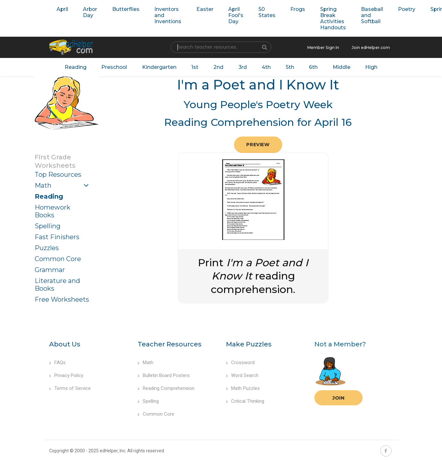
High (366, 66)
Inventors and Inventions (164, 15)
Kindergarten (161, 66)
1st (195, 66)
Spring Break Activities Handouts (322, 18)
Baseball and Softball (360, 15)
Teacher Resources (170, 343)
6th (309, 66)
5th (287, 66)
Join (338, 397)
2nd (218, 66)
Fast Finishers (57, 236)
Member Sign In (328, 47)
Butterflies (123, 9)
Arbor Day (88, 12)
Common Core (58, 258)
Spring (424, 9)
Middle (337, 66)
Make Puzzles (249, 343)
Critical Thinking (245, 400)
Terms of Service (70, 387)
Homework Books (52, 210)
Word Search (242, 374)
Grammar (50, 269)
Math (43, 184)
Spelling (47, 225)
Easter (200, 9)
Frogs (289, 9)
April (62, 9)
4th (264, 66)
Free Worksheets (62, 298)
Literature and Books (57, 283)
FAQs (57, 361)
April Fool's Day (229, 15)
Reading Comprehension (166, 387)
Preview (257, 143)
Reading (80, 66)
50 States (259, 12)
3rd (241, 66)
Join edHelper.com (372, 47)
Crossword (240, 361)
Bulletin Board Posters (164, 374)
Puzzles (47, 247)
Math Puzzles (243, 387)
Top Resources (58, 173)
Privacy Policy (66, 374)
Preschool (117, 66)
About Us (64, 343)
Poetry (393, 9)
